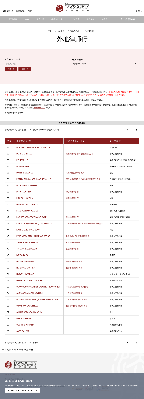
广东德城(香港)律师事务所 (76, 299)
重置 (23, 69)
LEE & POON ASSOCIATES (27, 211)
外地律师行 (89, 31)
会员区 (104, 19)
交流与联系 (74, 19)
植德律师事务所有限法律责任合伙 (79, 154)
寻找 (9, 69)
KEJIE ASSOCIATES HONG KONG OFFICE (33, 236)
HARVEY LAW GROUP (25, 274)
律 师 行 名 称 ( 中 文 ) (75, 141)
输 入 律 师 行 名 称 (12, 59)
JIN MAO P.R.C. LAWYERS (26, 249)
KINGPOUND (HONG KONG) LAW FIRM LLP (34, 223)
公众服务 (90, 19)
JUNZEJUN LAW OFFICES (27, 242)
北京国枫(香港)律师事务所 (76, 306)
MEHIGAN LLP (22, 160)
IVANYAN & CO (22, 255)
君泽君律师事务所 (73, 242)
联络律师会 (20, 11)
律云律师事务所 (72, 192)
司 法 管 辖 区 (77, 60)
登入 (140, 11)
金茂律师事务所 (72, 249)
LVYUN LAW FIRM (23, 192)
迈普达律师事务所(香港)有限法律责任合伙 (83, 179)
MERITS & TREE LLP (24, 154)
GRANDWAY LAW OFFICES (27, 306)
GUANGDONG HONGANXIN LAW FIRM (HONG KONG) (38, 287)
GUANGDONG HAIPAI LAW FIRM (29, 293)
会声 (27, 19)
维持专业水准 (56, 19)
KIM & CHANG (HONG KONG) (28, 230)
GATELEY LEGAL (23, 331)
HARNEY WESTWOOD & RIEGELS (29, 280)
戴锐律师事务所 (72, 217)
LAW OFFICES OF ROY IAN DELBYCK (31, 217)
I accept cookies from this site (22, 390)
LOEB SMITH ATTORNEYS (27, 204)
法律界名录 (74, 31)
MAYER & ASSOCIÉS (24, 173)
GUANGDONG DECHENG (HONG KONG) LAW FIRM (37, 299)
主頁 (50, 31)
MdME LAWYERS (23, 166)
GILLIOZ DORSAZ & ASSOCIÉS (29, 312)
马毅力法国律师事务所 (75, 173)
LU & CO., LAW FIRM (24, 198)
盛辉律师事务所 (72, 198)
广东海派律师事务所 (74, 293)
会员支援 (40, 19)
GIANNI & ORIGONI (24, 318)
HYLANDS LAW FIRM (25, 261)
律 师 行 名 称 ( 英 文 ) (25, 141)
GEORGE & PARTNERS (25, 325)
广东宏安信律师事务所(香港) (77, 287)
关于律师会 (13, 19)
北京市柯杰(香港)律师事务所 (77, 236)
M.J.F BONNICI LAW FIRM (27, 185)
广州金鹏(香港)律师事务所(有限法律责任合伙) (84, 223)
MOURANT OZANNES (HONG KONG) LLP (33, 147)
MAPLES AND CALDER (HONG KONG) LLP (33, 179)
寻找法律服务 (7, 11)
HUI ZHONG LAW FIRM (25, 268)
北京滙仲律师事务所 (74, 268)
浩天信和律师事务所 (74, 261)
